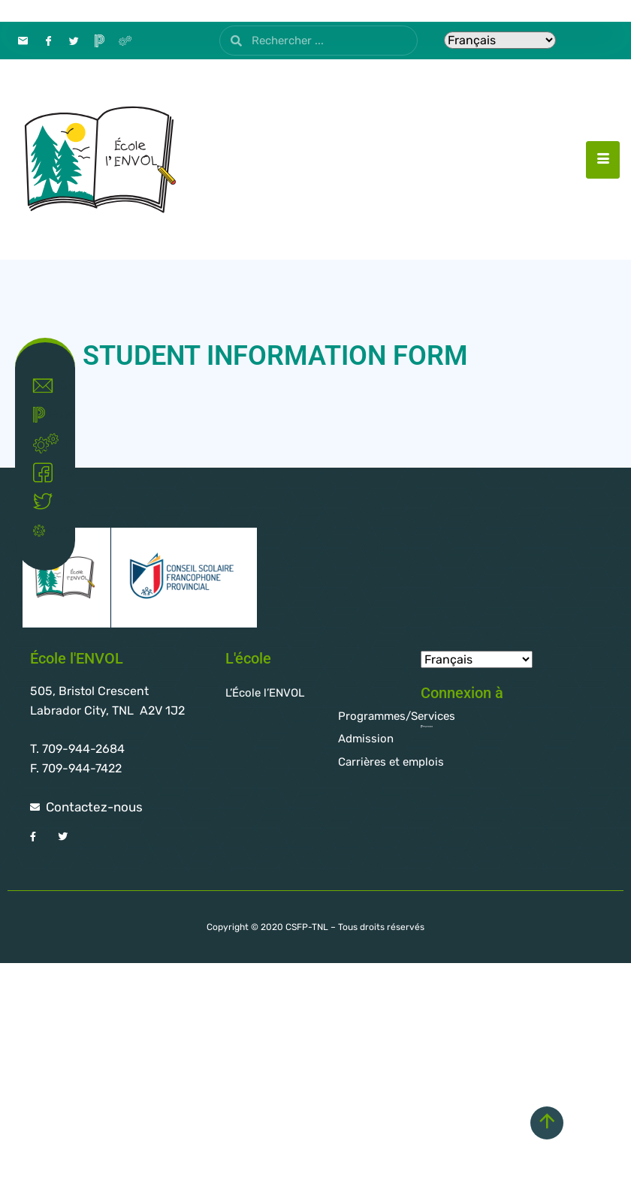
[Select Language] (500, 40)
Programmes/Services (396, 716)
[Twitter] (73, 40)
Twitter (48, 501)
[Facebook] (48, 40)
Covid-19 (48, 529)
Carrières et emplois (391, 762)
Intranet (48, 443)
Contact (48, 386)
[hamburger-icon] (603, 160)
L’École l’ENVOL (264, 693)
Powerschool (48, 415)
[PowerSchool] (99, 40)
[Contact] (22, 40)
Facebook (48, 473)
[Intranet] (124, 40)
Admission (366, 738)
